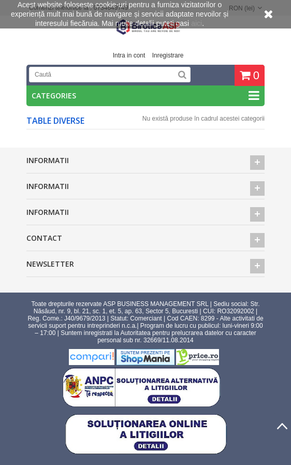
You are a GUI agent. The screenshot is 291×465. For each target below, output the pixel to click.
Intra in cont (129, 55)
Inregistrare (168, 55)
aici (196, 23)
